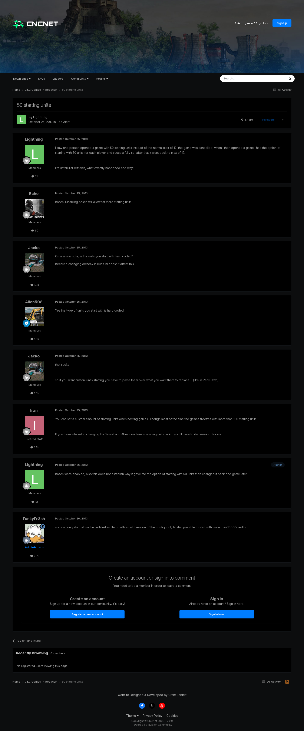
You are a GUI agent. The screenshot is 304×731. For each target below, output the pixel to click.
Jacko (34, 248)
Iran (34, 410)
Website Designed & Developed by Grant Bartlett (152, 695)
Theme (132, 715)
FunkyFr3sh (34, 518)
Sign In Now (216, 614)
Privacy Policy (152, 715)
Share (247, 119)
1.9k (34, 339)
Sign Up (282, 23)
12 (35, 176)
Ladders (58, 78)
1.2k (34, 447)
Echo (34, 193)
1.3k (34, 284)
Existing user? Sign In (252, 23)
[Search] (242, 78)
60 (34, 230)
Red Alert (63, 122)
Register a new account (87, 614)
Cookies (172, 715)
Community (79, 78)
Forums (102, 78)
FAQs (41, 78)
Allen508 (34, 302)
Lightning (40, 117)
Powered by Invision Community (152, 724)
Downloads (21, 78)
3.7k (34, 555)
